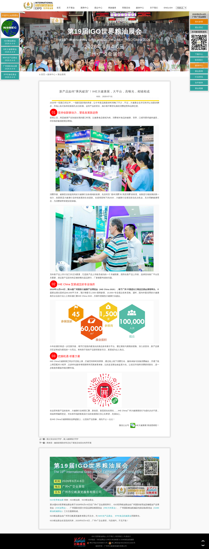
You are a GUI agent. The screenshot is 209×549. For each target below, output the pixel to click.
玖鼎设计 (127, 536)
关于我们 (154, 8)
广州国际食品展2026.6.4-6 (10, 67)
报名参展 (199, 22)
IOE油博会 (60, 508)
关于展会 (71, 8)
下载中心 (199, 54)
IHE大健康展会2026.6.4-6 (10, 50)
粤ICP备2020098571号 (97, 543)
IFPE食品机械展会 (123, 516)
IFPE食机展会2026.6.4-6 (10, 75)
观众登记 (199, 27)
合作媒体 (199, 83)
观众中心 (98, 8)
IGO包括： (92, 540)
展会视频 (199, 88)
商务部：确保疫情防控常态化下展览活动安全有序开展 (69, 443)
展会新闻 (62, 74)
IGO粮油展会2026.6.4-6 (10, 42)
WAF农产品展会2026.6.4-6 (10, 59)
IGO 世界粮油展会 (99, 536)
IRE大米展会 (109, 508)
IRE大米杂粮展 (113, 540)
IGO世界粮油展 (57, 500)
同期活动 (126, 8)
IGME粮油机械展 (127, 540)
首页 (59, 8)
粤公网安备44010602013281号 (122, 543)
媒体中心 (140, 8)
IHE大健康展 (138, 425)
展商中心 (85, 8)
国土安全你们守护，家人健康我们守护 (62, 439)
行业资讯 (199, 77)
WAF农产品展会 (105, 516)
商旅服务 (112, 8)
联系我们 (118, 536)
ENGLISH (168, 8)
